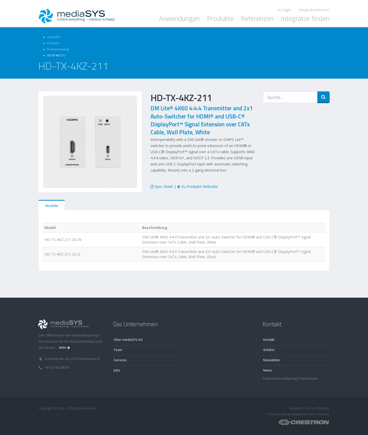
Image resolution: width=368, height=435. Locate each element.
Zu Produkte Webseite (197, 186)
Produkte (220, 18)
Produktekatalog (58, 49)
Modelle (51, 205)
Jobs (117, 370)
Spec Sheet (162, 186)
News (267, 370)
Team (118, 350)
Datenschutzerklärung (280, 378)
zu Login (284, 10)
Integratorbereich (314, 10)
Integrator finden (305, 18)
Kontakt (268, 339)
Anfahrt (268, 350)
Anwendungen (179, 18)
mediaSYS (53, 37)
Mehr (64, 347)
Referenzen (257, 18)
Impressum (308, 378)
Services (120, 360)
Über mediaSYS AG (128, 339)
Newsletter (271, 360)
